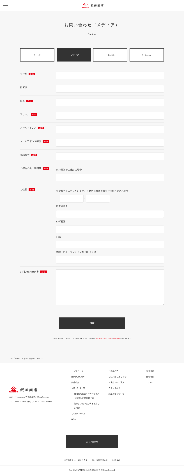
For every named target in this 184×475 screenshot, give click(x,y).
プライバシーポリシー (103, 339)
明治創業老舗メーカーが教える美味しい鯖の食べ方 (87, 396)
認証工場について (116, 394)
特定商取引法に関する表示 (76, 460)
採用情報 (150, 371)
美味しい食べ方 (78, 388)
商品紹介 (75, 382)
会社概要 (150, 377)
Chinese (146, 55)
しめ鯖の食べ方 (78, 414)
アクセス (150, 382)
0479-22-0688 (20, 402)
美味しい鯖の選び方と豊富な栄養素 (87, 406)
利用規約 (116, 339)
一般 (37, 55)
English (110, 55)
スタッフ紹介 (114, 388)
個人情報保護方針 (100, 460)
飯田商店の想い (78, 377)
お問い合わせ (92, 442)
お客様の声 (113, 371)
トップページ (77, 371)
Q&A (73, 419)
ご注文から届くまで (117, 377)
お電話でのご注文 (116, 382)
